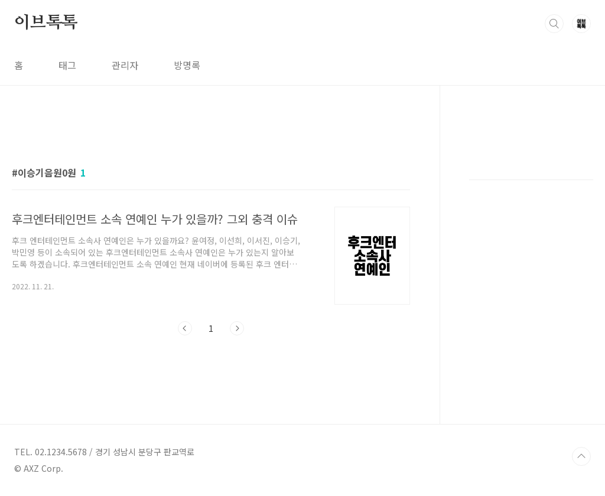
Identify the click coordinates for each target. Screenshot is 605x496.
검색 (554, 23)
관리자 (125, 65)
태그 (67, 65)
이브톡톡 (45, 23)
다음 (237, 328)
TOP (581, 456)
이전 (185, 328)
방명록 (187, 65)
